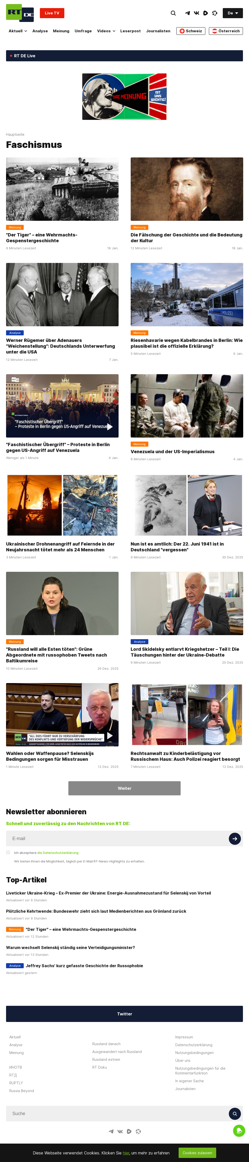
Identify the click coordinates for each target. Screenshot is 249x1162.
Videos (106, 31)
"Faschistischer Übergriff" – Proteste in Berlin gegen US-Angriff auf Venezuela (58, 447)
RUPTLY (16, 1083)
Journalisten (158, 31)
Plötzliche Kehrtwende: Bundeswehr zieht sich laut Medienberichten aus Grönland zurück (96, 911)
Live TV (52, 13)
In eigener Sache (189, 1081)
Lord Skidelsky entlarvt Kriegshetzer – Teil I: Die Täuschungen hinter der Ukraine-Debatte (185, 652)
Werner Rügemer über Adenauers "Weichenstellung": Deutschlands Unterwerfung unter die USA (60, 346)
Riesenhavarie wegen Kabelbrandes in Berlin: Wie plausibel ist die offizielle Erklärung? (187, 342)
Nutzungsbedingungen (194, 1052)
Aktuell (18, 31)
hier (126, 1152)
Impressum (184, 1037)
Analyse (40, 31)
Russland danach (106, 1044)
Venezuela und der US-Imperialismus (173, 451)
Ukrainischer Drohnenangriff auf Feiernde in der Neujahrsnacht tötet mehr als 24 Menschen (60, 546)
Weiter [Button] (124, 788)
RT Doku (99, 1067)
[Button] (235, 839)
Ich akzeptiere (46, 853)
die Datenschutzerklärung (57, 853)
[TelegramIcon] (187, 13)
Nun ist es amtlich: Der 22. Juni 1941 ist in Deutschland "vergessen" (177, 546)
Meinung (61, 31)
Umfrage (83, 31)
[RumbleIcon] (206, 13)
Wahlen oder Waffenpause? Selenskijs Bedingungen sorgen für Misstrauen (50, 756)
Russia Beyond (21, 1091)
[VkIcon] (196, 13)
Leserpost (130, 31)
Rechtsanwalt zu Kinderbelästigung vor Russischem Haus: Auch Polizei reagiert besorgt (185, 756)
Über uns (182, 1060)
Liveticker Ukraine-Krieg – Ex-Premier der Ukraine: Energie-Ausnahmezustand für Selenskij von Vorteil (108, 893)
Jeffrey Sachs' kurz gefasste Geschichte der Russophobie (84, 965)
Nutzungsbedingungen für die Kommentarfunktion (200, 1070)
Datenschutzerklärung (193, 1045)
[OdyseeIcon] (215, 13)
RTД (13, 1075)
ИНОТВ (15, 1067)
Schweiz (191, 31)
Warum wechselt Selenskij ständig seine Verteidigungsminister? (70, 947)
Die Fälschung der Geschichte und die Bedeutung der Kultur (186, 237)
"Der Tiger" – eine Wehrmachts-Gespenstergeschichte (41, 237)
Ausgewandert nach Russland (117, 1051)
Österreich (226, 31)
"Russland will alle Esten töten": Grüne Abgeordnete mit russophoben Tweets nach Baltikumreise (56, 655)
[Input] (124, 838)
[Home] (20, 13)
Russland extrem (106, 1059)
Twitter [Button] (124, 1013)
